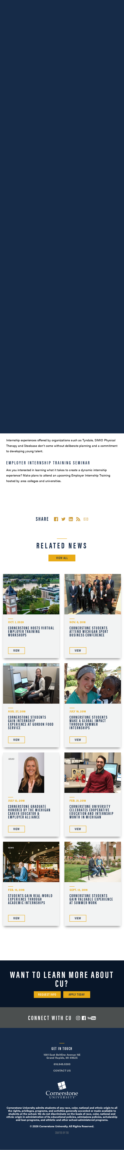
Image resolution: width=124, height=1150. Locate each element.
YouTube (91, 1018)
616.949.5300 (20, 3)
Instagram (78, 1018)
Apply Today (77, 994)
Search (104, 12)
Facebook (84, 1018)
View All (62, 558)
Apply (103, 3)
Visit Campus (62, 3)
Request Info (47, 994)
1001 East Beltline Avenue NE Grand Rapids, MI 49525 (62, 1056)
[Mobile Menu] (116, 12)
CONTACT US (62, 1070)
